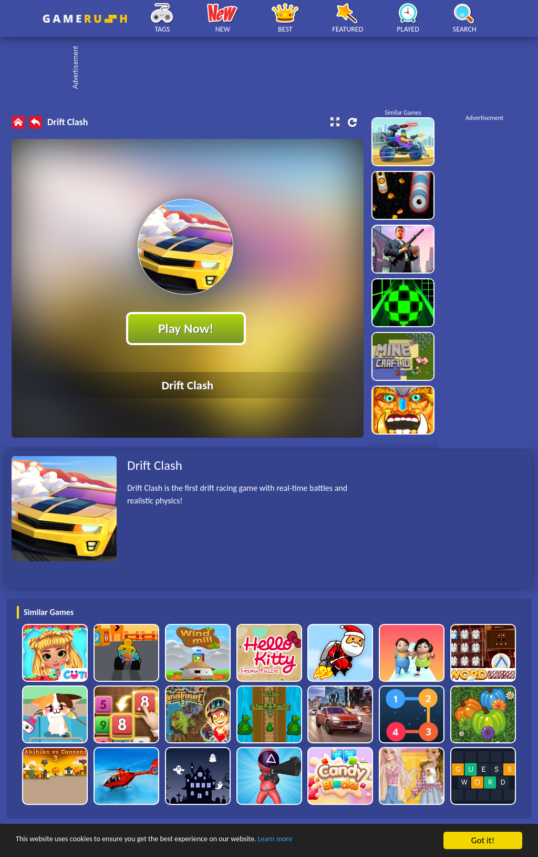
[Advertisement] (274, 68)
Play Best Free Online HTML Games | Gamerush (85, 18)
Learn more (328, 840)
